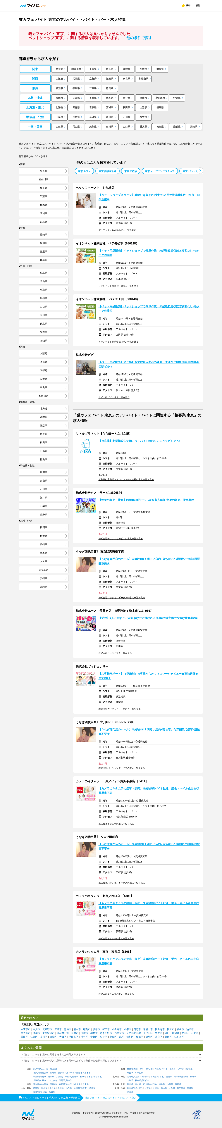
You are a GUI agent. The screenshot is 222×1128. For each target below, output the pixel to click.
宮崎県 (143, 97)
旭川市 (145, 1077)
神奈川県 (76, 69)
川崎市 (53, 1073)
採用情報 (117, 1113)
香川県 (143, 126)
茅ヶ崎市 (70, 1073)
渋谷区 (84, 1036)
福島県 (160, 107)
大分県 (126, 97)
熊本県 (109, 97)
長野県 (76, 117)
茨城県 (126, 69)
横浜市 (45, 1073)
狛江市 (190, 1029)
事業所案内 (87, 1113)
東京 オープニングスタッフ (160, 171)
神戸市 (164, 1069)
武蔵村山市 (63, 1033)
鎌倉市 (79, 1073)
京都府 (93, 78)
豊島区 (113, 1036)
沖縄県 (176, 97)
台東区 (194, 1033)
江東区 (34, 1036)
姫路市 (173, 1069)
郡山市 (145, 1080)
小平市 (127, 1029)
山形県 (143, 107)
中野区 (94, 1036)
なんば (149, 1069)
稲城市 (84, 1033)
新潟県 (93, 117)
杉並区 (103, 1036)
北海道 (59, 107)
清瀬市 (36, 1033)
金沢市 (153, 1084)
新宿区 (175, 1033)
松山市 (43, 1092)
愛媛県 (176, 126)
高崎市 (69, 1080)
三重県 (93, 88)
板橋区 (139, 1036)
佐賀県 (76, 97)
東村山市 (148, 1029)
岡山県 (76, 126)
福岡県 (59, 97)
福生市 (180, 1029)
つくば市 (52, 1080)
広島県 (59, 126)
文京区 (185, 1033)
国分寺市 (160, 1029)
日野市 (137, 1029)
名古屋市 (44, 1084)
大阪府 (59, 78)
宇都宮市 (97, 1077)
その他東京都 (133, 1033)
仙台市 (160, 1077)
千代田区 (148, 1033)
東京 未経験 (130, 171)
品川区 (43, 1036)
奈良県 (126, 78)
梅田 (136, 1069)
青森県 (76, 107)
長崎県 (93, 97)
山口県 (126, 126)
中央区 (158, 1033)
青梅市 (67, 1029)
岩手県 (93, 107)
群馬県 (160, 69)
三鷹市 (58, 1029)
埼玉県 (109, 69)
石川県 (126, 117)
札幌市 (137, 1077)
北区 (121, 1036)
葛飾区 (168, 1036)
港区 (167, 1033)
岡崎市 (53, 1084)
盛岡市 (184, 1077)
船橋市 (75, 1077)
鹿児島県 (160, 97)
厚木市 (88, 1073)
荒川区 (130, 1036)
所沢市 (51, 1077)
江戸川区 (179, 1036)
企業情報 (76, 1113)
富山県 (109, 117)
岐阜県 (76, 88)
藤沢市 (61, 1073)
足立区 (158, 1036)
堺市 (142, 1069)
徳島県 (160, 126)
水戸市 (43, 1080)
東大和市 (25, 1033)
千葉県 (93, 69)
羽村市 (94, 1033)
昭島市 (86, 1029)
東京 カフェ (84, 171)
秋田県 (126, 107)
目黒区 (53, 1036)
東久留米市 (48, 1033)
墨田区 (24, 1036)
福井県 (143, 117)
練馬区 (149, 1036)
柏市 (82, 1077)
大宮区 (59, 1077)
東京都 (59, 69)
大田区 (62, 1036)
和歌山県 (143, 78)
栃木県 (143, 69)
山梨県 (59, 117)
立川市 (36, 1029)
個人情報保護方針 (147, 1113)
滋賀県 (109, 78)
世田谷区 (73, 1036)
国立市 (170, 1029)
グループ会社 (130, 1113)
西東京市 (119, 1033)
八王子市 (25, 1029)
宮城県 (109, 107)
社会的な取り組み (103, 1113)
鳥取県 (93, 126)
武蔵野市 (47, 1029)
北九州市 (138, 1088)
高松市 (83, 1088)
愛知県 (59, 88)
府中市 (77, 1029)
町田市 (106, 1029)
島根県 (109, 126)
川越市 (43, 1077)
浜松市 (69, 1084)
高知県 (193, 126)
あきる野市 (106, 1033)
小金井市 (117, 1029)
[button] (200, 170)
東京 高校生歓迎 (107, 171)
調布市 (96, 1029)
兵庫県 (76, 78)
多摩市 (74, 1033)
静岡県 (109, 88)
